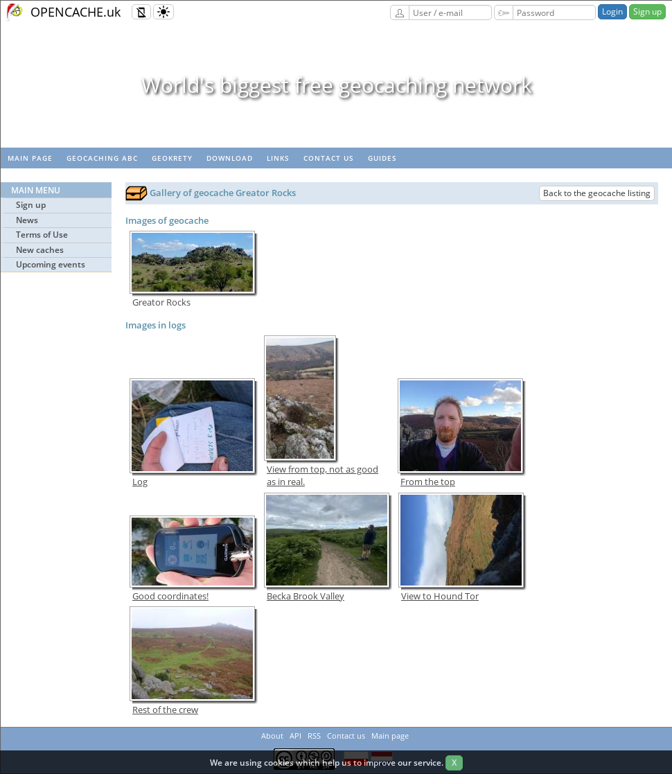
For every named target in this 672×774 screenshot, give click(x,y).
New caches (40, 250)
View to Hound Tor (440, 596)
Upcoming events (50, 264)
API (295, 735)
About (272, 735)
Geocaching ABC (102, 158)
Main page (30, 158)
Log (140, 482)
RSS (314, 735)
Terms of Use (42, 234)
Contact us (328, 158)
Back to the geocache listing (597, 193)
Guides (382, 158)
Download (229, 158)
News (27, 220)
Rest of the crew (165, 710)
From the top (427, 482)
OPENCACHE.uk (75, 11)
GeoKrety (172, 158)
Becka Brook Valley (305, 596)
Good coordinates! (170, 596)
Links (278, 158)
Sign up (647, 11)
